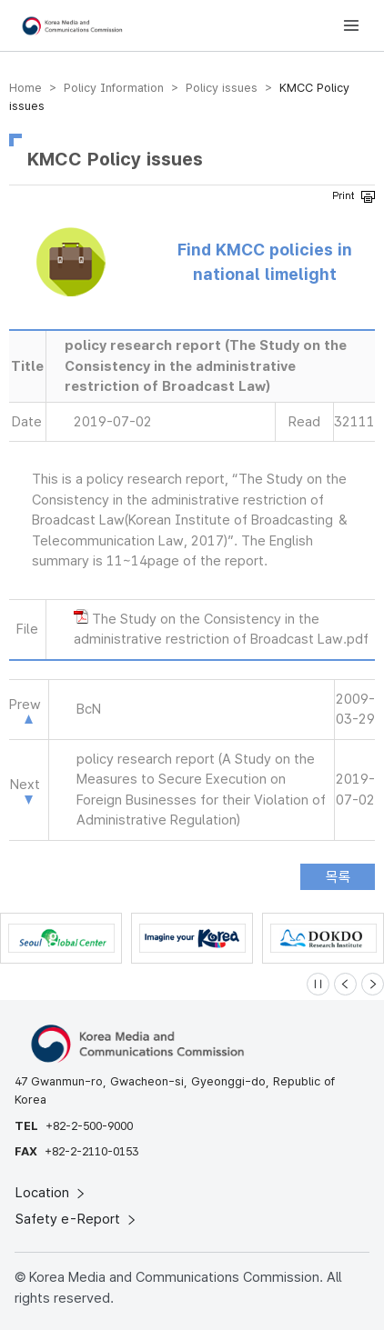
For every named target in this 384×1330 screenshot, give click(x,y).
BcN (88, 709)
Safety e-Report (76, 1219)
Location (51, 1193)
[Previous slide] (345, 984)
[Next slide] (372, 984)
